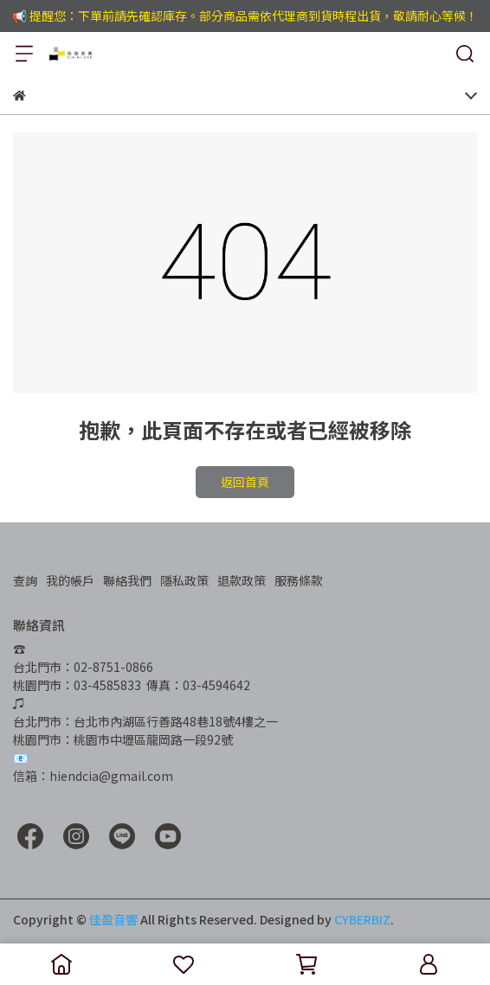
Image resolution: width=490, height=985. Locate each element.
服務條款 (298, 580)
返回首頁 (245, 481)
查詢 (25, 580)
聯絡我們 (127, 580)
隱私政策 (184, 580)
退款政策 (241, 580)
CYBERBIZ (362, 919)
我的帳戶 (70, 580)
